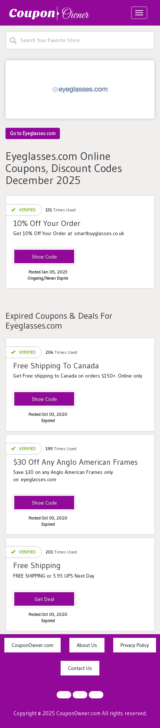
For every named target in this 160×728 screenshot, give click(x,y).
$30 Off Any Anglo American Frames (75, 462)
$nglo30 (44, 503)
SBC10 (44, 257)
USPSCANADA (44, 399)
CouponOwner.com (32, 645)
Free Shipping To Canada (56, 366)
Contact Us (80, 668)
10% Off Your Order (46, 223)
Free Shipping (37, 565)
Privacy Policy (135, 645)
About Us (87, 645)
